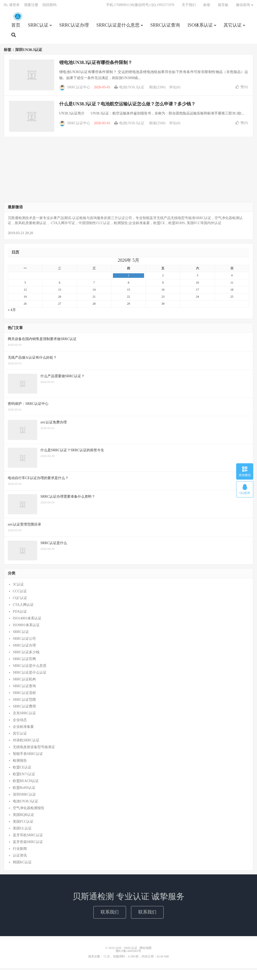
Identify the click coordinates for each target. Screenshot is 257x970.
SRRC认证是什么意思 (118, 26)
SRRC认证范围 (24, 701)
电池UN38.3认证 (129, 89)
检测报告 (20, 762)
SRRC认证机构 (24, 681)
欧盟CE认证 (22, 769)
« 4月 (12, 312)
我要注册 (31, 6)
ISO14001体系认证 (27, 620)
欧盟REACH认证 (26, 783)
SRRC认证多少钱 (26, 654)
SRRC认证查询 (165, 26)
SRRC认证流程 (24, 695)
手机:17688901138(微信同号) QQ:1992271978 (140, 6)
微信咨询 (243, 6)
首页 (15, 26)
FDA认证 (20, 613)
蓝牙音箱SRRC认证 (28, 844)
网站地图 (146, 950)
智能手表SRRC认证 (28, 756)
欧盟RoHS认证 (24, 790)
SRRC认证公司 (24, 640)
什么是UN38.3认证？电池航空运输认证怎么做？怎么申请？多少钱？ (127, 105)
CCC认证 (20, 593)
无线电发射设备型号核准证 (34, 749)
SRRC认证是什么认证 (29, 674)
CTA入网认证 (23, 607)
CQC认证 (20, 600)
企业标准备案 (23, 729)
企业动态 (20, 722)
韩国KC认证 (22, 864)
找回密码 (49, 6)
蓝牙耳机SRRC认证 (28, 837)
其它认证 (233, 26)
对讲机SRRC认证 (26, 742)
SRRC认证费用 (24, 708)
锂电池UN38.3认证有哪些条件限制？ (96, 64)
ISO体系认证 (200, 26)
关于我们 (189, 6)
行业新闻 (20, 851)
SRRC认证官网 (24, 661)
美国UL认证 (22, 830)
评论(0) (174, 89)
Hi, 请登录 (12, 6)
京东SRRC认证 (24, 715)
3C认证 (18, 586)
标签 (206, 6)
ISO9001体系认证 (26, 627)
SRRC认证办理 (74, 26)
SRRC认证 (17, 18)
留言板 (223, 6)
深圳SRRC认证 (24, 796)
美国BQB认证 (23, 817)
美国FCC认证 (23, 823)
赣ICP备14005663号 (129, 953)
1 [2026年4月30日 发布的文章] (128, 277)
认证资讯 (20, 857)
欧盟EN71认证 (24, 776)
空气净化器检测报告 (28, 810)
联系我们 (110, 914)
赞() (242, 89)
